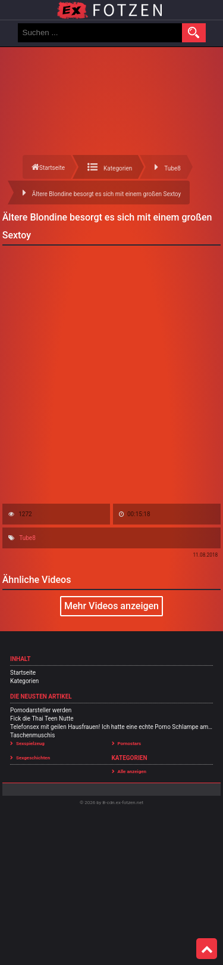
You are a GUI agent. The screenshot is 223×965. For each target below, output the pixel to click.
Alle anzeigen (132, 771)
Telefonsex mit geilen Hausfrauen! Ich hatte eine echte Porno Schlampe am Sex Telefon (111, 727)
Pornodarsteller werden (40, 710)
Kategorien (24, 681)
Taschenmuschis (32, 735)
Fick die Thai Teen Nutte (42, 718)
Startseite (23, 672)
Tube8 (27, 538)
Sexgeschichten (33, 758)
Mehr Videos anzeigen (111, 606)
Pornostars (130, 743)
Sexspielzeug (30, 743)
